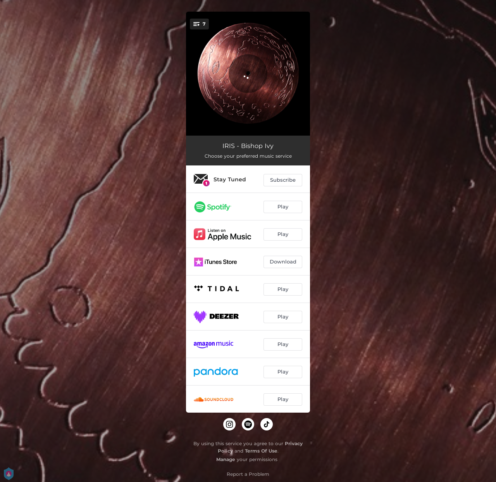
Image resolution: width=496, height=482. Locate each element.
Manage (225, 459)
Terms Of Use (261, 451)
